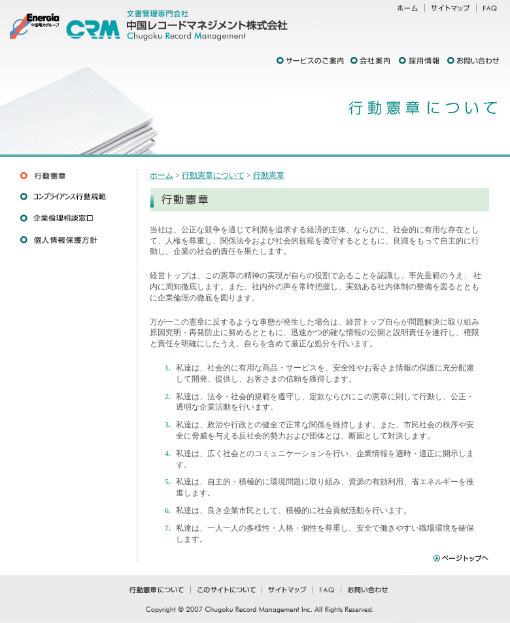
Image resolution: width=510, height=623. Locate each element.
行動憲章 (72, 175)
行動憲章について (213, 175)
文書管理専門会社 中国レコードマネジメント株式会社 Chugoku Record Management (189, 23)
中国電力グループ (32, 23)
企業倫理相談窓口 (72, 218)
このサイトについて (226, 591)
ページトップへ (460, 556)
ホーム (405, 9)
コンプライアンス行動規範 (72, 197)
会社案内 (372, 60)
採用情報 (421, 60)
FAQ (492, 9)
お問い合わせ (475, 60)
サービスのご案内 (312, 60)
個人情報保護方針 (72, 240)
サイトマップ (450, 9)
